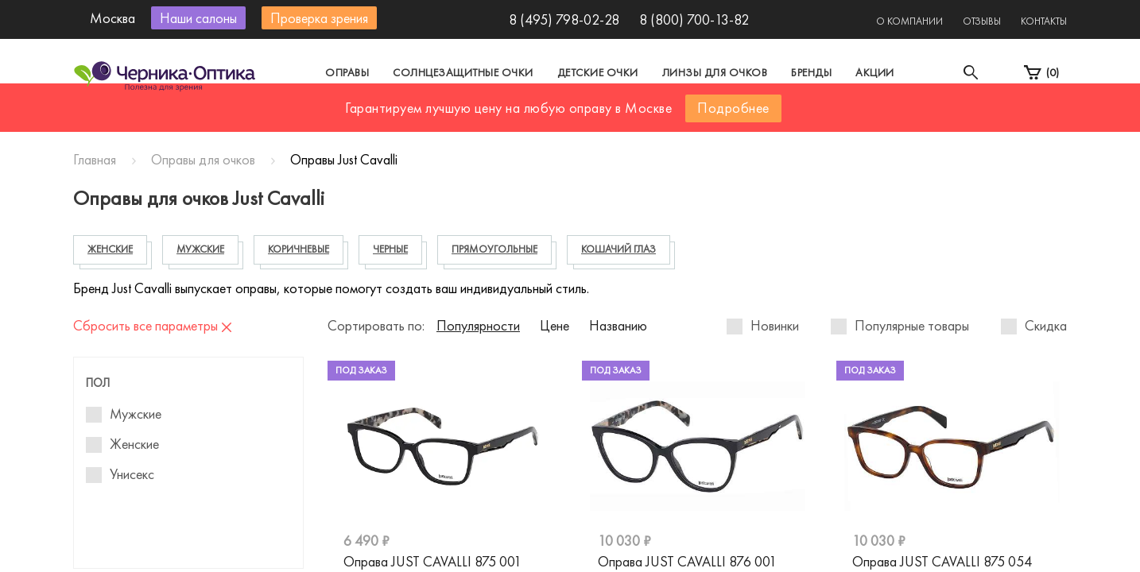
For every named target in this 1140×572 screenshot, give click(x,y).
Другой (642, 122)
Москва (422, 122)
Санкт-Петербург (533, 122)
